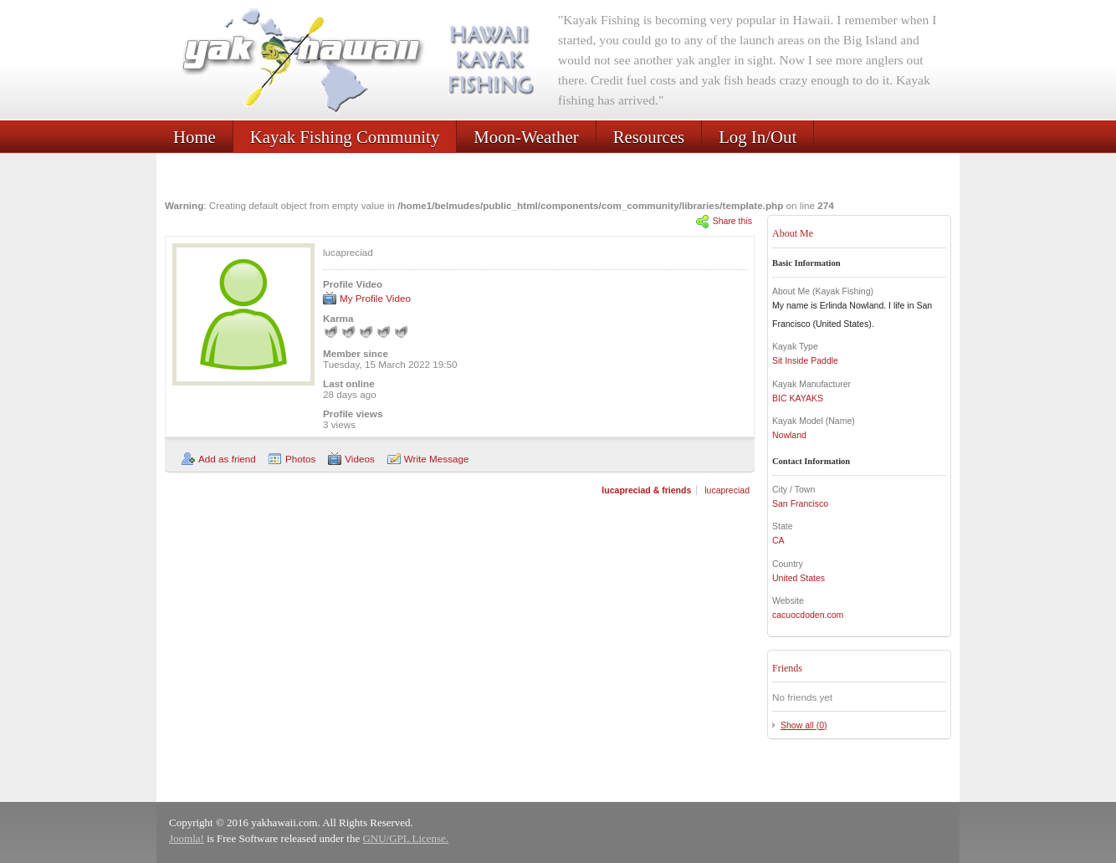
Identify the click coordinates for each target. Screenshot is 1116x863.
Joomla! (186, 838)
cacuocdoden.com (807, 615)
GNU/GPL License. (405, 838)
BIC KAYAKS (797, 398)
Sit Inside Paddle (805, 360)
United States (798, 578)
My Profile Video (375, 298)
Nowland (789, 435)
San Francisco (800, 503)
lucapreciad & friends (646, 490)
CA (778, 540)
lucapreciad (727, 490)
